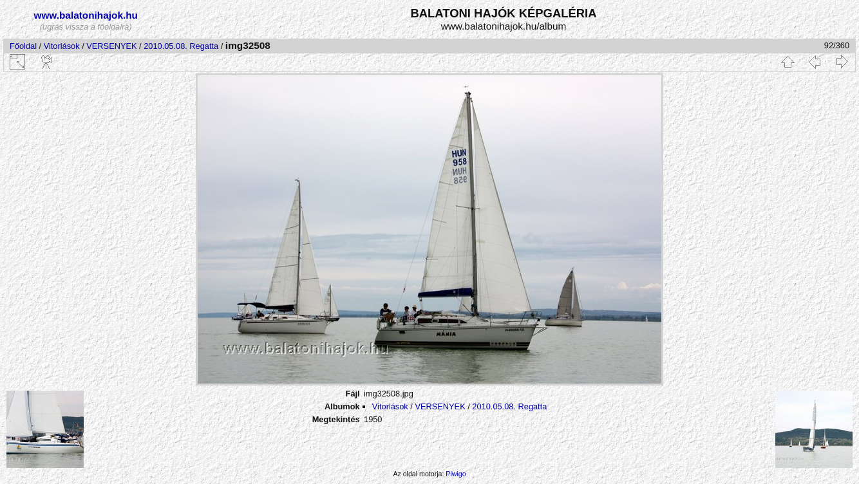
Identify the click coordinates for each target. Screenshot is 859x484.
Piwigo (456, 474)
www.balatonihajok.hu (85, 15)
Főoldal (23, 46)
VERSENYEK (111, 46)
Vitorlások (62, 46)
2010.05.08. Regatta (181, 46)
